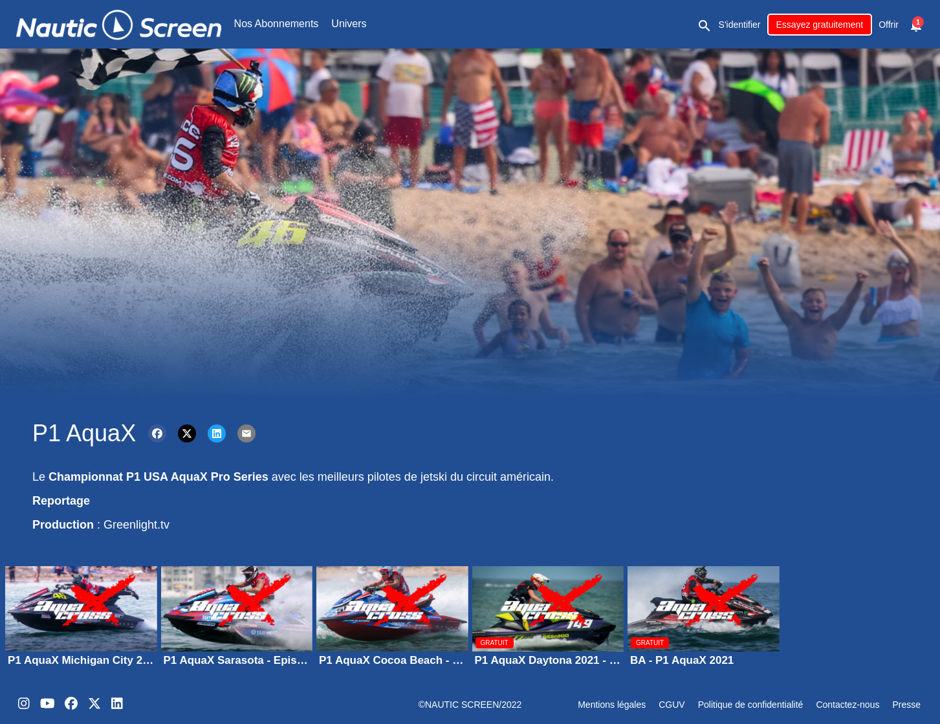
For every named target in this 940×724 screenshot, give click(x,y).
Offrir (889, 24)
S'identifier (740, 24)
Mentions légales (612, 704)
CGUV (671, 704)
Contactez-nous (847, 704)
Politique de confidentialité (750, 704)
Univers (348, 23)
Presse (906, 704)
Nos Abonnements (276, 23)
